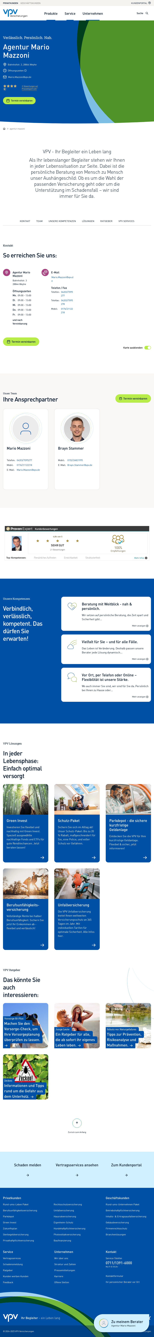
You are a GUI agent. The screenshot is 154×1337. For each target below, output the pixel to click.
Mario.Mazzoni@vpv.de (19, 76)
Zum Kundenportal (126, 1170)
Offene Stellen (61, 1282)
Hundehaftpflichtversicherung (69, 1228)
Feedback (8, 1282)
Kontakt (25, 221)
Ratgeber (106, 221)
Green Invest (9, 1222)
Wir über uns (61, 1258)
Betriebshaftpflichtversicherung (123, 1210)
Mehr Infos (140, 557)
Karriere (58, 1276)
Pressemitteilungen (64, 1270)
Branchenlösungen (116, 1234)
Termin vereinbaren (19, 100)
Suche (140, 13)
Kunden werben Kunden (15, 1276)
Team (39, 221)
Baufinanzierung (62, 1240)
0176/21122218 (67, 310)
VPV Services (126, 221)
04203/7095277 (67, 293)
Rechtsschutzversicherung (68, 1204)
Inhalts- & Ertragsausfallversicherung (126, 1216)
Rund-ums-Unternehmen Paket (122, 1204)
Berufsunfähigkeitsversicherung (20, 1210)
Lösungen (88, 221)
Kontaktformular (114, 1275)
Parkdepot (8, 1216)
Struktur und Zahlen (65, 1264)
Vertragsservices (12, 1258)
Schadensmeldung (13, 1264)
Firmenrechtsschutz (116, 1228)
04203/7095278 (67, 302)
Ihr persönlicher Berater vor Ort (123, 1281)
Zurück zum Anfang (77, 1125)
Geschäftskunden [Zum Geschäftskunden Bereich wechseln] (30, 3)
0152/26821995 (75, 460)
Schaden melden (27, 1170)
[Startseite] (4, 129)
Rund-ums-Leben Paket (15, 1204)
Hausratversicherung (65, 1216)
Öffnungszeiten (17, 70)
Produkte (50, 13)
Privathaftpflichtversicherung (18, 1240)
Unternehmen (93, 13)
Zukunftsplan (10, 1228)
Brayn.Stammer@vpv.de (79, 464)
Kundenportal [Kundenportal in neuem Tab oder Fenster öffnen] (141, 3)
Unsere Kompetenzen (62, 221)
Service (70, 13)
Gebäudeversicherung (117, 1222)
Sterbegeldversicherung (16, 1234)
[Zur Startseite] (15, 13)
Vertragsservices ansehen (77, 1170)
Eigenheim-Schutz (63, 1222)
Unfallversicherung (64, 1210)
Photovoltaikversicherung (67, 1234)
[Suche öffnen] (147, 13)
